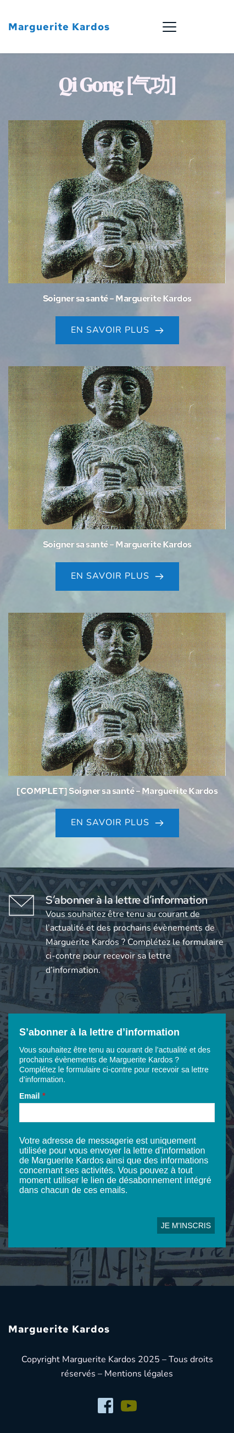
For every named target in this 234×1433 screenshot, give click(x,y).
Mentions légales (138, 1374)
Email (29, 1095)
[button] (169, 26)
